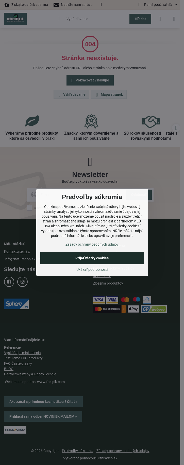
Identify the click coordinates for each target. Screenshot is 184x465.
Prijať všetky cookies (92, 258)
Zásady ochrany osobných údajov (92, 244)
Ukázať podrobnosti (92, 269)
